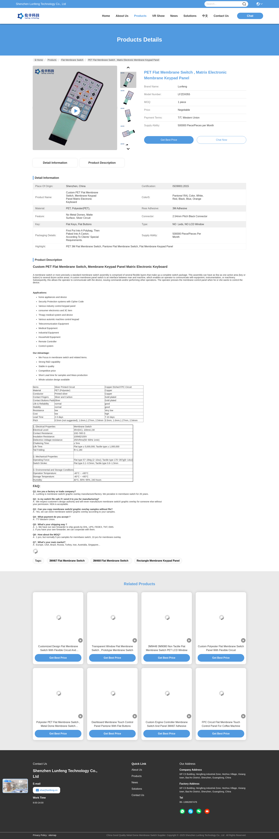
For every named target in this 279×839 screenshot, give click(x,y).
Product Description (102, 162)
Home (106, 15)
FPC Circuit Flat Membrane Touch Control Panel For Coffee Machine (221, 724)
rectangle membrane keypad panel (158, 560)
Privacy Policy (40, 835)
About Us (137, 769)
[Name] (244, 4)
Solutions (137, 788)
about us (122, 15)
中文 (205, 15)
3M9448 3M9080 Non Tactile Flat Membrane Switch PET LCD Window (166, 648)
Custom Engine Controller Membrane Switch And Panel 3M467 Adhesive (167, 724)
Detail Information (55, 162)
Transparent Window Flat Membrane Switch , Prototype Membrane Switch (112, 648)
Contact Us (138, 795)
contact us (221, 15)
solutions (189, 15)
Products (52, 60)
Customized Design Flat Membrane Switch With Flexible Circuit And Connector (58, 648)
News (135, 782)
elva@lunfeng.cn (46, 790)
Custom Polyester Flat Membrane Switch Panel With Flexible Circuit (221, 648)
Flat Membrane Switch (72, 60)
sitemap (52, 835)
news (174, 15)
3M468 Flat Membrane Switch (110, 560)
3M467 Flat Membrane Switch (67, 560)
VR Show (158, 15)
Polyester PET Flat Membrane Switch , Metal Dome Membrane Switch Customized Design (58, 724)
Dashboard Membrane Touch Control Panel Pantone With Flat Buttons (112, 724)
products (140, 15)
